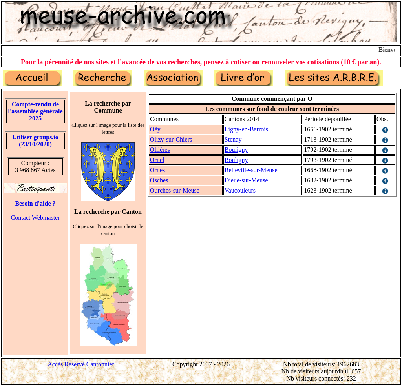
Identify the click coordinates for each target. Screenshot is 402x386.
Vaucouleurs (240, 190)
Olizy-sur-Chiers (171, 139)
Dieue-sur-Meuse (246, 180)
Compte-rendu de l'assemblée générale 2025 (35, 111)
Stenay (233, 139)
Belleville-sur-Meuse (251, 170)
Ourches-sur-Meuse (174, 190)
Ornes (157, 170)
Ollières (160, 149)
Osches (159, 180)
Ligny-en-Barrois (246, 129)
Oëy (155, 129)
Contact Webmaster (35, 217)
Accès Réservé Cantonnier (81, 364)
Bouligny (236, 149)
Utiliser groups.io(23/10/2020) (35, 140)
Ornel (157, 160)
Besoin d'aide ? (35, 203)
